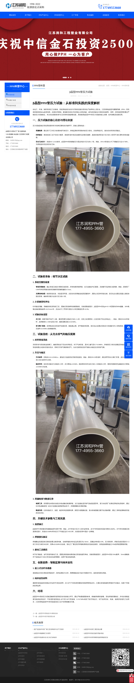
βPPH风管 (21, 665)
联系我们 (121, 15)
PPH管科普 (13, 95)
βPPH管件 (21, 656)
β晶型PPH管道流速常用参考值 (94, 633)
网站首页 (12, 15)
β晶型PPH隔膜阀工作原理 (42, 633)
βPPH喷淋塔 (41, 656)
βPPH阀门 (40, 653)
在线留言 (106, 15)
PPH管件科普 (14, 107)
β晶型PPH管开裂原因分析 (47, 616)
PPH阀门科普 (14, 101)
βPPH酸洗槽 (22, 662)
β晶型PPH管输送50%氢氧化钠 (48, 613)
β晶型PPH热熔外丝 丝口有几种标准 (45, 637)
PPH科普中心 (59, 15)
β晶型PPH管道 (22, 653)
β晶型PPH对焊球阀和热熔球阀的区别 (96, 637)
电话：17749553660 (83, 658)
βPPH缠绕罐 (41, 659)
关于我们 (28, 15)
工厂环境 (74, 15)
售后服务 (90, 15)
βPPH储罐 (21, 659)
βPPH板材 (40, 662)
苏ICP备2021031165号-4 (82, 680)
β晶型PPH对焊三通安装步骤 (93, 629)
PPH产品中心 (43, 15)
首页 (107, 85)
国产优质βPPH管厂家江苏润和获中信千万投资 (49, 629)
